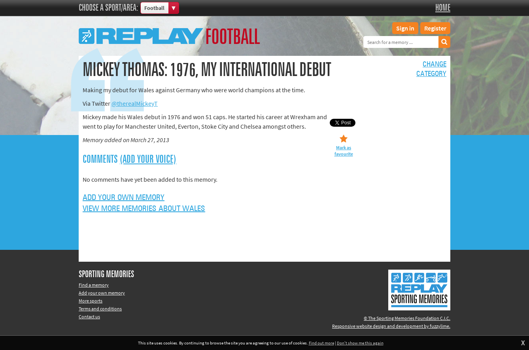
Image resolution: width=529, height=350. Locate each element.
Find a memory (94, 285)
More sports (90, 301)
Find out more (321, 343)
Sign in (405, 28)
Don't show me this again (360, 343)
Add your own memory (123, 198)
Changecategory (431, 69)
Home (442, 8)
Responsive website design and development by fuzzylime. (391, 326)
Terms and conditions (100, 309)
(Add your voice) (148, 159)
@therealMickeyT (134, 103)
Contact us (89, 317)
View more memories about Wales (144, 209)
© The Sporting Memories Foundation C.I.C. (407, 318)
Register (435, 28)
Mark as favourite (343, 151)
